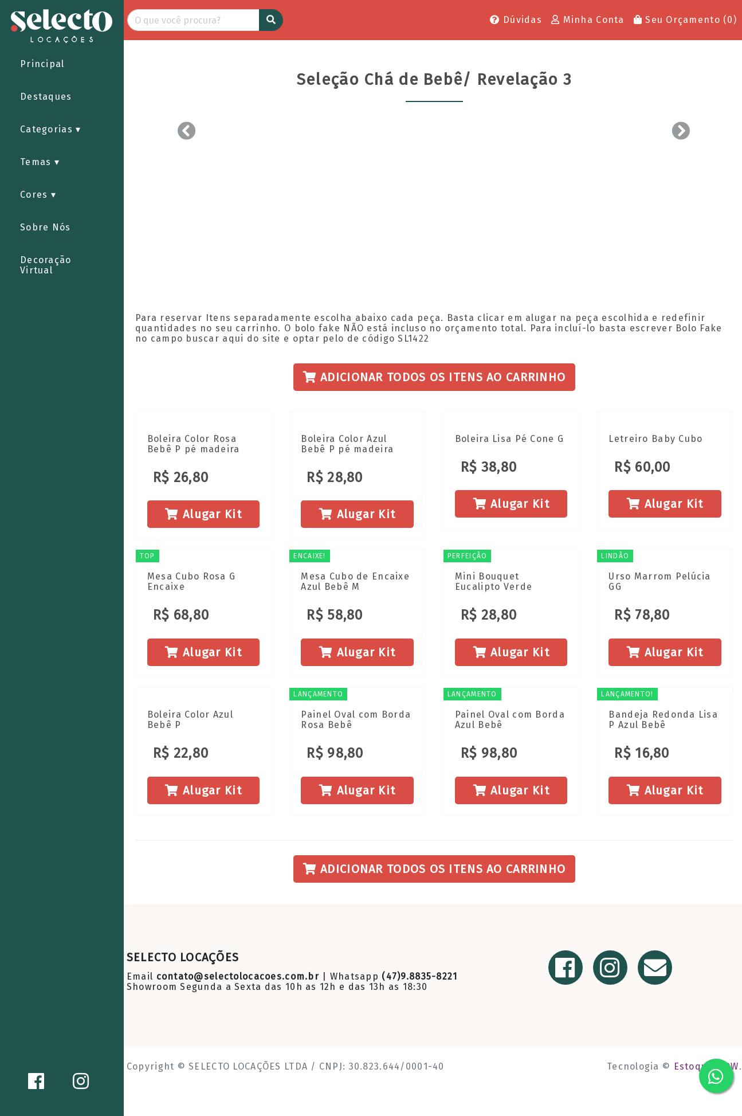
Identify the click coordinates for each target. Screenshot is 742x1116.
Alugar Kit (203, 514)
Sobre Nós (45, 227)
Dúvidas (516, 19)
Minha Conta (588, 19)
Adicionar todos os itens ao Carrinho (434, 377)
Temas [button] (37, 161)
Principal (42, 63)
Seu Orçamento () (685, 19)
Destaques (46, 96)
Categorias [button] (48, 129)
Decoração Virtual (46, 265)
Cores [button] (35, 194)
